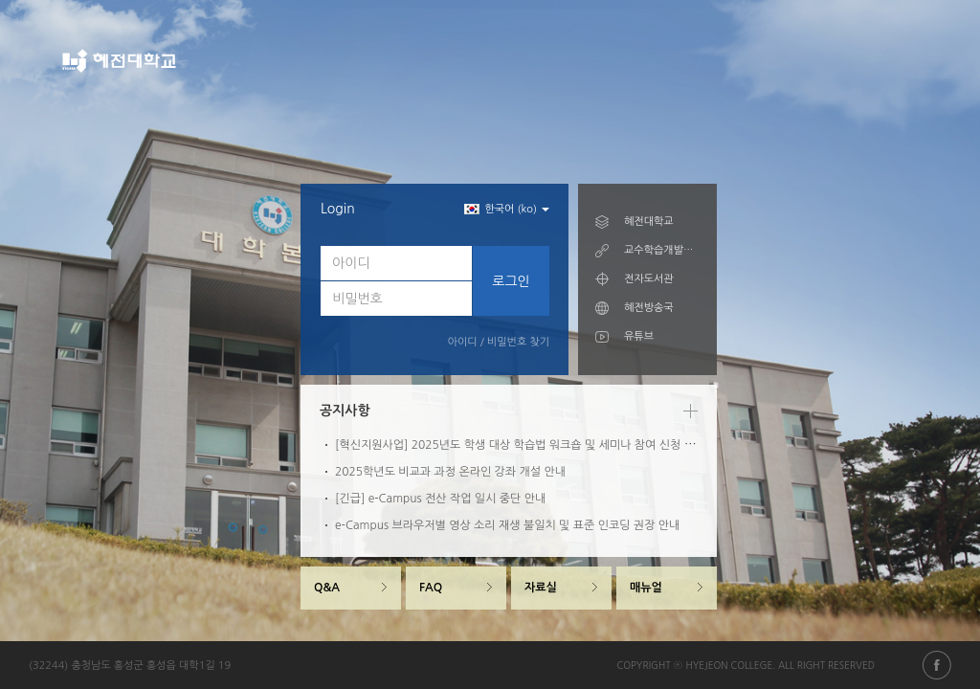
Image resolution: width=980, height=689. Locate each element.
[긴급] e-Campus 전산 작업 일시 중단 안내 (440, 498)
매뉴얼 (646, 587)
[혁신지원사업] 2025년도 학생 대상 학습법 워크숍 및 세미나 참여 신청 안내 (520, 445)
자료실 (540, 587)
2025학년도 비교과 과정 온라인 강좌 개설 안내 (450, 472)
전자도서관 (649, 279)
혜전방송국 (649, 307)
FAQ (430, 587)
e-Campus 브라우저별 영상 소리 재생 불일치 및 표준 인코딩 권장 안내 (507, 525)
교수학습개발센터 (662, 250)
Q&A (327, 587)
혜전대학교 (649, 221)
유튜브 (639, 336)
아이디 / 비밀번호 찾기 (498, 342)
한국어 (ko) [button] (506, 209)
